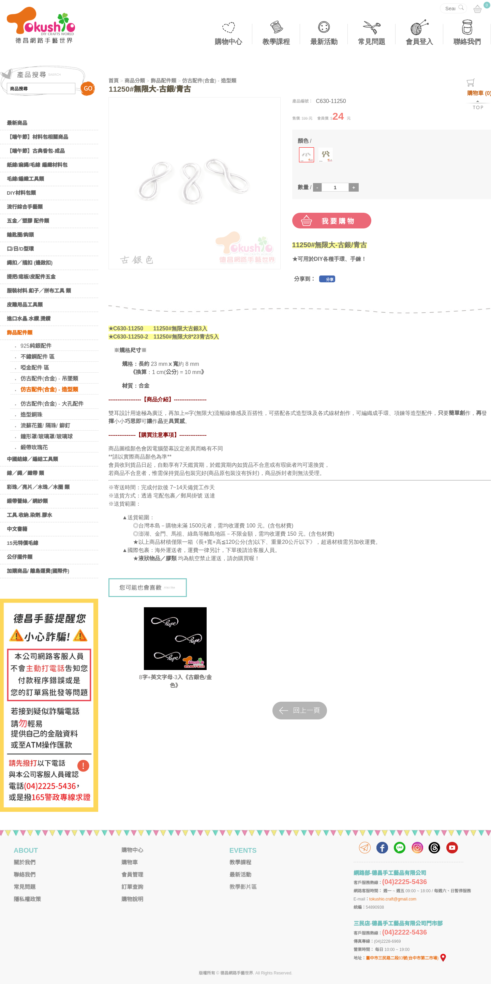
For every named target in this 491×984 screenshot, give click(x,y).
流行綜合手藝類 (25, 207)
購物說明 (132, 899)
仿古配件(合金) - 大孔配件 (52, 404)
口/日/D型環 (20, 249)
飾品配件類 (19, 333)
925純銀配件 (35, 346)
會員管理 (132, 875)
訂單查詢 (132, 887)
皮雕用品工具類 (25, 305)
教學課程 (276, 41)
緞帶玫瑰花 (34, 447)
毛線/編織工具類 (25, 179)
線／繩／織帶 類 (25, 473)
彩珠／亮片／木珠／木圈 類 (38, 487)
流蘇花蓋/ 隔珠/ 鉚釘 (45, 426)
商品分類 (134, 81)
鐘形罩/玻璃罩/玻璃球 (46, 436)
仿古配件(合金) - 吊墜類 (49, 379)
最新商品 (17, 123)
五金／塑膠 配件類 (28, 221)
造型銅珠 (31, 415)
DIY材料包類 (21, 193)
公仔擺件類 (19, 557)
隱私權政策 (27, 899)
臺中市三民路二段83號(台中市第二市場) (406, 958)
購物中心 (228, 41)
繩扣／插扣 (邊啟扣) (30, 263)
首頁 (113, 81)
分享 (329, 280)
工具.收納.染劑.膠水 (29, 515)
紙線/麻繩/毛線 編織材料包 (37, 165)
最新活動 (324, 41)
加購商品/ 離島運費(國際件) (38, 571)
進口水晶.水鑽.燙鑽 (28, 319)
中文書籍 (17, 529)
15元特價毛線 (22, 543)
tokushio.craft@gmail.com (392, 899)
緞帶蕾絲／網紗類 (27, 501)
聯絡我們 (467, 41)
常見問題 (371, 41)
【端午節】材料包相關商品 (37, 137)
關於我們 (24, 862)
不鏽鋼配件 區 (37, 357)
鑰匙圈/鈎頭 (20, 235)
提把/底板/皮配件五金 (31, 277)
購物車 (129, 862)
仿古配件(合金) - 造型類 (49, 389)
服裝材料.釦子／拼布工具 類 (39, 291)
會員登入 (419, 41)
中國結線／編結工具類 (32, 459)
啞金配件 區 (34, 368)
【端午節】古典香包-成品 (36, 151)
